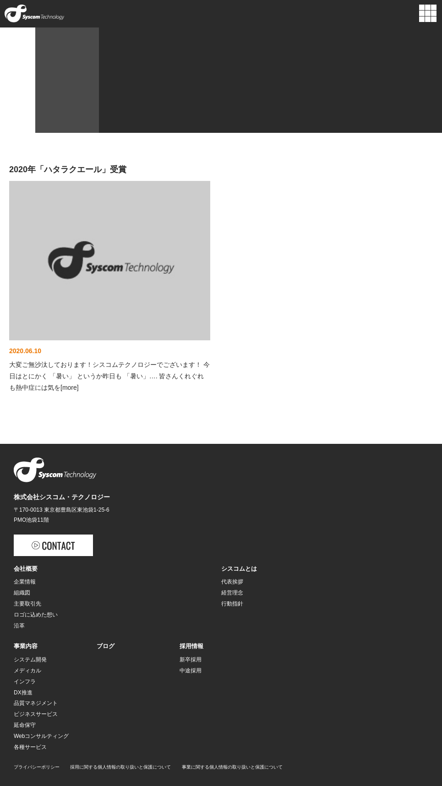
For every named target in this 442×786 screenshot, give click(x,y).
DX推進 (23, 692)
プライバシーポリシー (37, 767)
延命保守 (25, 725)
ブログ (106, 646)
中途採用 (191, 670)
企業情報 (25, 582)
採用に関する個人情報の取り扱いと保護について (120, 767)
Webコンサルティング (41, 736)
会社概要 (26, 568)
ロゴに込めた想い (36, 614)
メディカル (27, 670)
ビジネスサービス (36, 714)
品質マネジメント (36, 703)
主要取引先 (27, 603)
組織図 (22, 593)
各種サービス (30, 747)
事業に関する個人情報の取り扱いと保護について (232, 767)
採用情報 (191, 646)
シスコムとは (239, 568)
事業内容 (26, 646)
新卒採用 (191, 659)
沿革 (19, 625)
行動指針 (232, 603)
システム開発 (30, 659)
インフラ (25, 681)
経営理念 (232, 593)
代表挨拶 (232, 582)
